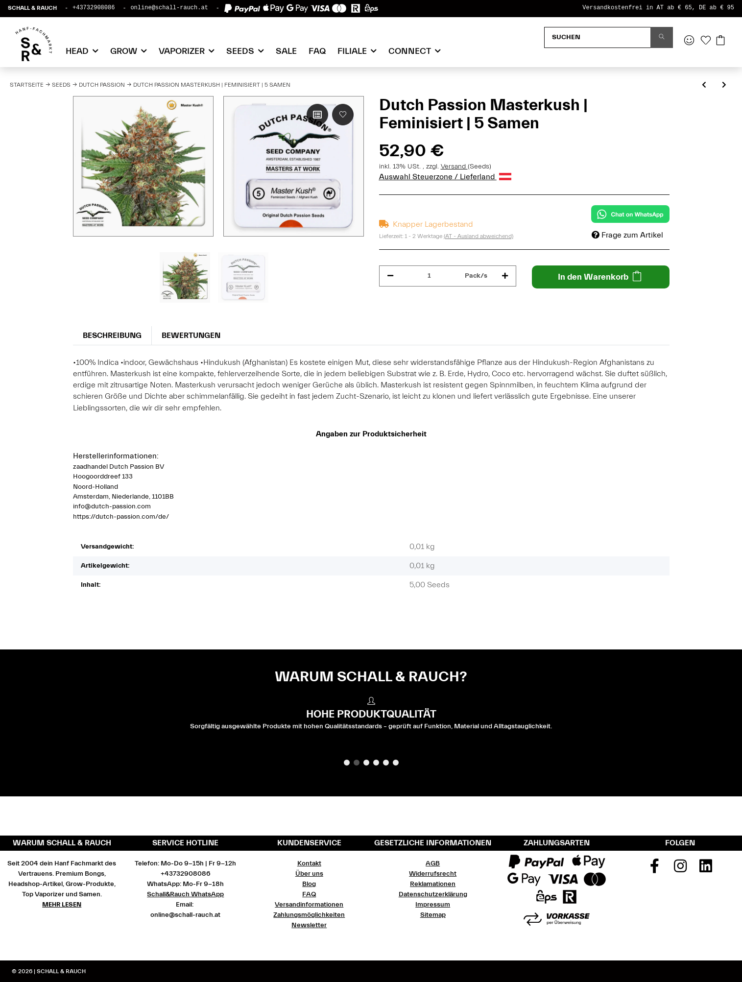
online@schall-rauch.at (169, 7)
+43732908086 (93, 7)
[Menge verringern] (390, 276)
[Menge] (429, 276)
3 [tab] (366, 763)
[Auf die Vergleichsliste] (317, 114)
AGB (433, 863)
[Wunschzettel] (705, 41)
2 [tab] (356, 763)
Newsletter (309, 925)
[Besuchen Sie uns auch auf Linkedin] (706, 869)
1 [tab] (347, 763)
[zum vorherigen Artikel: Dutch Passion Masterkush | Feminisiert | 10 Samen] (704, 85)
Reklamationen (432, 884)
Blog (309, 884)
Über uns (309, 874)
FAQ (317, 51)
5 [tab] (386, 763)
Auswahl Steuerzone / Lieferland (445, 176)
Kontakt (309, 863)
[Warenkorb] (720, 41)
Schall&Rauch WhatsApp (185, 894)
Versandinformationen (309, 905)
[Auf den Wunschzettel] (343, 114)
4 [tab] (376, 763)
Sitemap (433, 915)
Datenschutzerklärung (433, 894)
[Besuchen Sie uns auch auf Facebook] (655, 869)
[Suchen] (597, 37)
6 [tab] (396, 763)
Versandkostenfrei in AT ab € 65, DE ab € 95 (658, 7)
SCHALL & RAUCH (32, 7)
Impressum (432, 905)
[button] (689, 41)
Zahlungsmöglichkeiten (309, 915)
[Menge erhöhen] (505, 276)
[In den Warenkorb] (601, 276)
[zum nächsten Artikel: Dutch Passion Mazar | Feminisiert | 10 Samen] (724, 85)
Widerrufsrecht (432, 874)
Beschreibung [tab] (112, 335)
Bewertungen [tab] (191, 335)
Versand (454, 166)
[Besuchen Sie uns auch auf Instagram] (680, 869)
